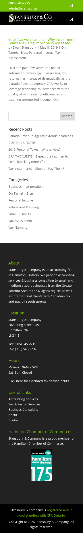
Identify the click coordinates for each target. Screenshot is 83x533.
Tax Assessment (20, 221)
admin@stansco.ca (22, 8)
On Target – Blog (20, 193)
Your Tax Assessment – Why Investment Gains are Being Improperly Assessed (41, 41)
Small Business (19, 214)
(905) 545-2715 (19, 3)
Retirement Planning (23, 207)
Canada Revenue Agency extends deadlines (40, 136)
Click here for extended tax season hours (38, 381)
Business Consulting (23, 409)
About (12, 415)
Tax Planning (17, 227)
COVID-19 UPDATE (21, 142)
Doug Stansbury (25, 47)
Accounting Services (23, 399)
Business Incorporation (25, 186)
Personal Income (41, 52)
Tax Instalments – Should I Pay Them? (36, 168)
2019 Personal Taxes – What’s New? (34, 149)
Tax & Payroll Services (24, 404)
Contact (14, 420)
